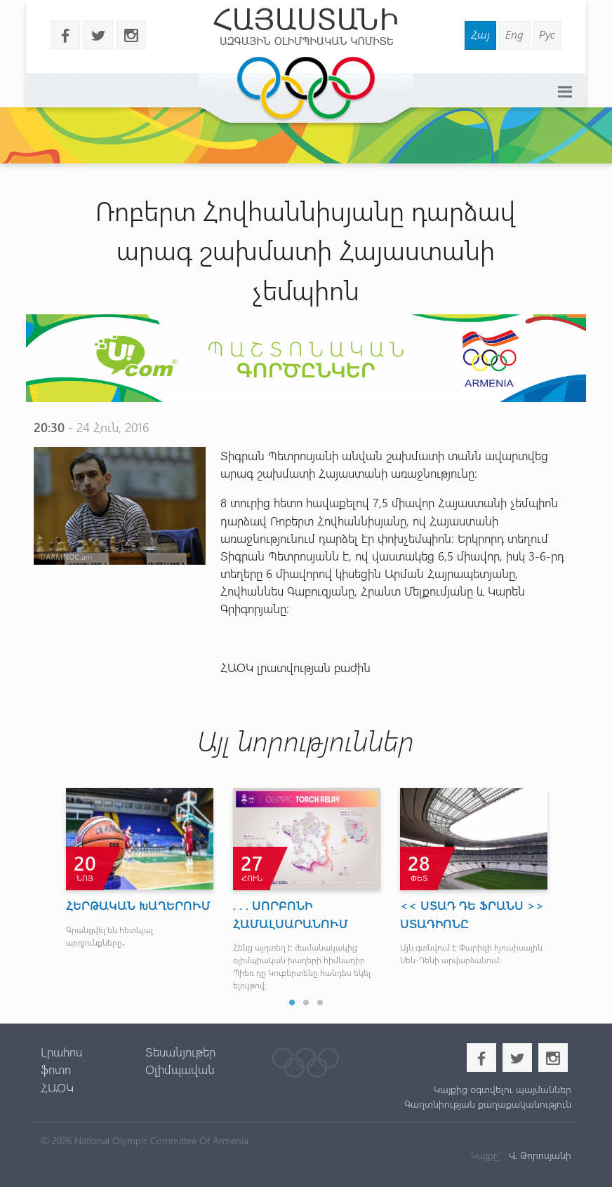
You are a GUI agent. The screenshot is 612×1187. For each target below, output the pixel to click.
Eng (514, 34)
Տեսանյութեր (180, 1051)
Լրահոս (61, 1051)
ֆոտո (56, 1069)
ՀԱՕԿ (57, 1087)
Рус (547, 34)
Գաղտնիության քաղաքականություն (487, 1104)
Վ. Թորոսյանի (538, 1155)
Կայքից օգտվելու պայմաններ (502, 1089)
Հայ (480, 34)
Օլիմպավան (180, 1069)
